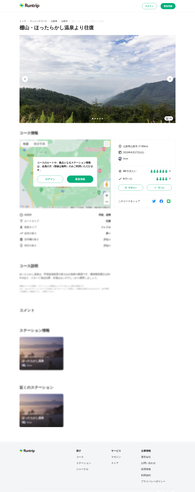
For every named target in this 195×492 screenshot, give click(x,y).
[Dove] (27, 365)
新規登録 (168, 6)
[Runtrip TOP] (29, 6)
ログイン (149, 6)
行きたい (130, 187)
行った (159, 187)
